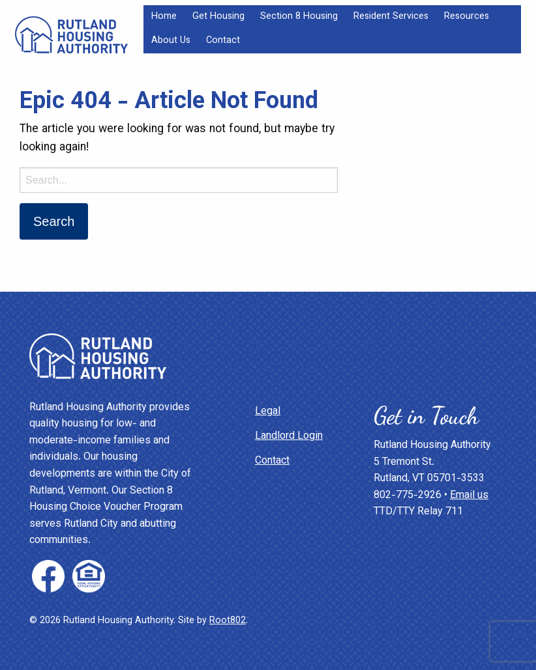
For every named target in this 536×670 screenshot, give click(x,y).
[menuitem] (164, 17)
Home (164, 16)
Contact (223, 40)
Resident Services (390, 16)
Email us (469, 496)
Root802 (227, 620)
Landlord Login (289, 436)
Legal (267, 412)
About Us (170, 40)
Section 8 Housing (299, 16)
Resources (466, 16)
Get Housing (218, 16)
